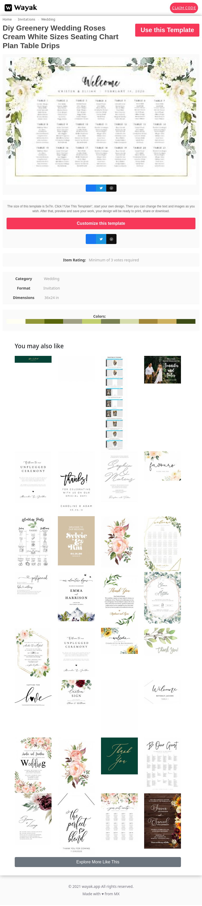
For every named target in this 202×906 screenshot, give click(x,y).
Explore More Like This (97, 862)
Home (7, 19)
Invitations (26, 19)
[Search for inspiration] (162, 8)
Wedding (48, 19)
